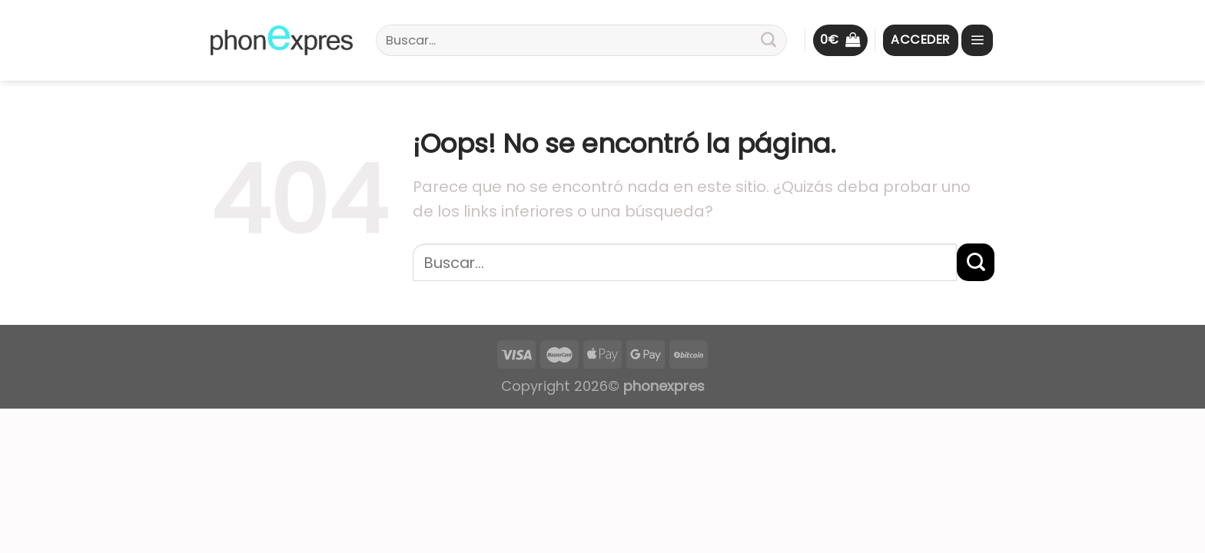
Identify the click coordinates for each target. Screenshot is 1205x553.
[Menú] (977, 40)
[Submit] (768, 41)
